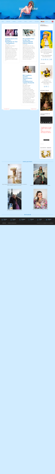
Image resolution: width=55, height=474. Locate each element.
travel (25, 21)
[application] (46, 120)
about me (8, 21)
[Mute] (49, 122)
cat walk (20, 21)
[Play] (41, 122)
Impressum (4, 223)
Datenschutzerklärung (12, 223)
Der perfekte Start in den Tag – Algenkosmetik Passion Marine (28, 41)
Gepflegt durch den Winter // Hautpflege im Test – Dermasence (11, 41)
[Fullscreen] (51, 122)
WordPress (51, 223)
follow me (37, 21)
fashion (14, 21)
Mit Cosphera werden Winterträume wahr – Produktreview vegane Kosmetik (28, 79)
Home (3, 21)
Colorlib (44, 223)
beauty (31, 21)
